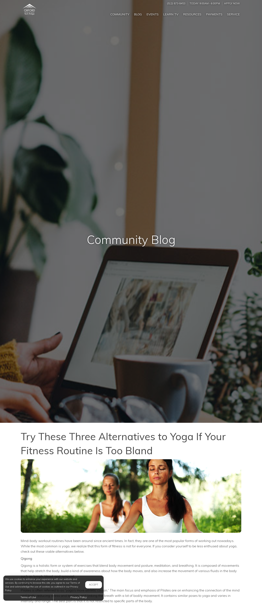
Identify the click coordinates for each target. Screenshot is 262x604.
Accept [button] (93, 584)
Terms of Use (28, 597)
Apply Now (232, 3)
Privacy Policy (78, 597)
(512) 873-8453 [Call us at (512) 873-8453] (176, 3)
